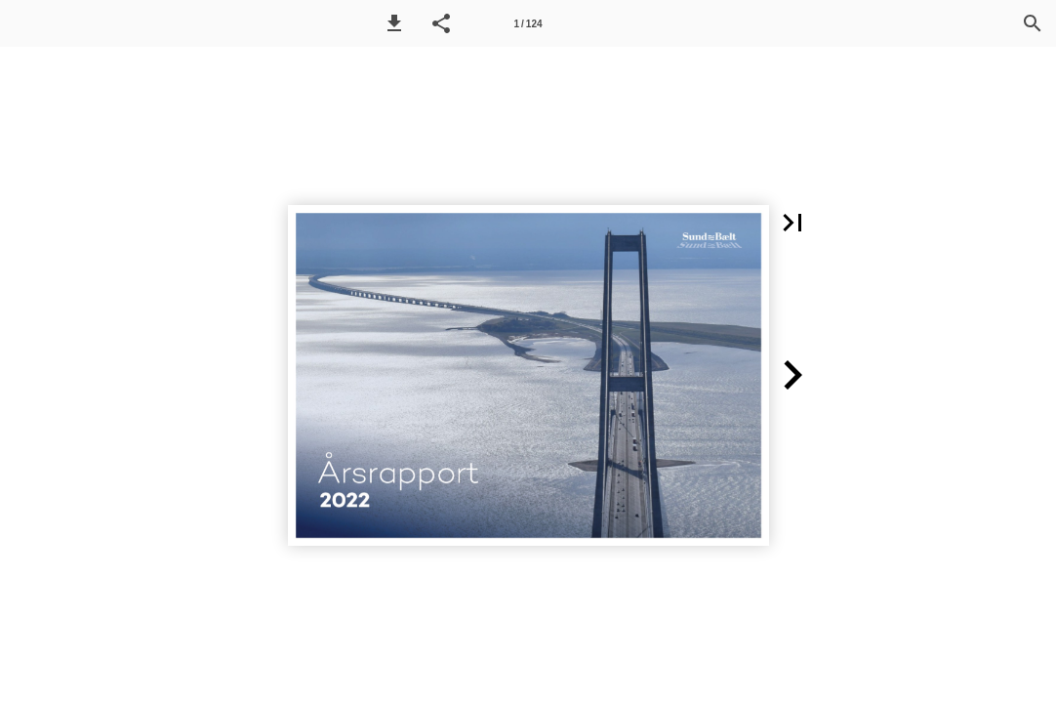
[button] (394, 23)
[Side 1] (528, 23)
